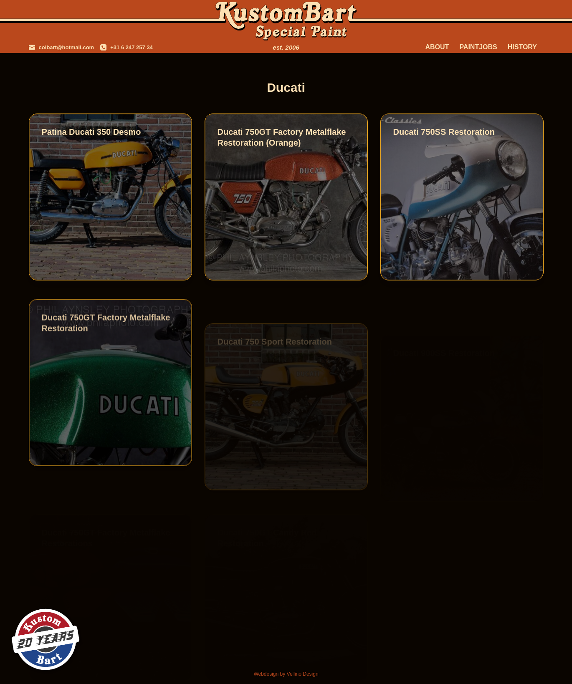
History (522, 46)
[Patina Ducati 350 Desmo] (110, 197)
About (437, 46)
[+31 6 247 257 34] (126, 47)
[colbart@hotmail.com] (61, 47)
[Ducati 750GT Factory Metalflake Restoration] (110, 389)
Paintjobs (478, 46)
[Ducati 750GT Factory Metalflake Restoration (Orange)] (286, 197)
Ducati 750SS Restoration (444, 131)
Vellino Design (303, 674)
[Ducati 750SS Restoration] (462, 197)
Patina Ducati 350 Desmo (91, 131)
